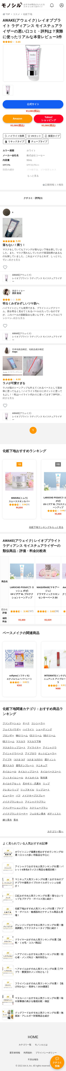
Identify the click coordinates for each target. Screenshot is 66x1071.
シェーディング (44, 729)
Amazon (17, 118)
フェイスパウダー (12, 729)
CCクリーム (36, 735)
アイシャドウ (49, 747)
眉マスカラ (8, 765)
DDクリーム (49, 735)
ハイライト (28, 729)
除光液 (43, 777)
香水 (16, 819)
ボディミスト (54, 813)
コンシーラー (38, 723)
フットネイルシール (13, 777)
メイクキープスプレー (33, 795)
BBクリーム (22, 735)
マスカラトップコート (14, 747)
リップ (46, 783)
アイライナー (34, 747)
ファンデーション (12, 723)
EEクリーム (8, 741)
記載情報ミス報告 (53, 185)
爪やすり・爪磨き (32, 783)
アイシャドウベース (13, 753)
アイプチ (7, 759)
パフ (18, 795)
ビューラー (8, 795)
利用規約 (28, 1052)
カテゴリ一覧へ (55, 831)
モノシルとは (41, 1044)
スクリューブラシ (39, 807)
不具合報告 (33, 1059)
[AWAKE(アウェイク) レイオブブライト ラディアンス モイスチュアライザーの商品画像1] (33, 63)
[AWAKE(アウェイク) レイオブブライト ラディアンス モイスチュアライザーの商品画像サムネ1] (8, 90)
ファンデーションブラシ (15, 807)
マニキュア (41, 765)
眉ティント (50, 759)
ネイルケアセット (12, 783)
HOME (33, 1037)
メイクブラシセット (13, 801)
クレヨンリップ (11, 789)
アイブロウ (30, 753)
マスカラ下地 (34, 741)
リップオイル (27, 789)
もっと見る (33, 175)
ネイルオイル (32, 777)
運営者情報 (15, 1052)
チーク (26, 723)
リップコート (43, 789)
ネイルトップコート (28, 771)
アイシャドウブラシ (35, 801)
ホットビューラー (47, 753)
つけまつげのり (35, 759)
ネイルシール (9, 771)
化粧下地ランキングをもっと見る (46, 527)
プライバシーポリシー (46, 1052)
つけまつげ (19, 759)
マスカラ (20, 741)
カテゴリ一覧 (25, 1044)
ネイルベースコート (50, 771)
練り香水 (7, 819)
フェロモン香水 (38, 813)
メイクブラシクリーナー (15, 813)
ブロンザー (8, 735)
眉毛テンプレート (25, 765)
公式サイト (33, 104)
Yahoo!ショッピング (48, 119)
